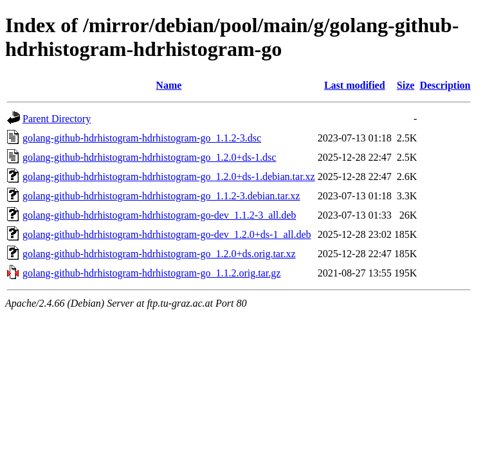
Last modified (354, 85)
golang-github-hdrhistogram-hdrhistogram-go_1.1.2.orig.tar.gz (151, 273)
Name (168, 85)
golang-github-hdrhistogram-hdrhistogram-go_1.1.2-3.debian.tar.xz (161, 195)
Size (406, 85)
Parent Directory (57, 118)
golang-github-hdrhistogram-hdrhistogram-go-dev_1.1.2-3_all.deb (159, 215)
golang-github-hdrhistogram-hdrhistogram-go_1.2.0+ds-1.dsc (149, 157)
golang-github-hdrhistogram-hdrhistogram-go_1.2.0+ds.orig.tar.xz (159, 253)
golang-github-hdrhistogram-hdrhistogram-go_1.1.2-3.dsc (142, 137)
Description (444, 85)
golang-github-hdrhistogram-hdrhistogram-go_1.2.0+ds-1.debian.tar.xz (169, 176)
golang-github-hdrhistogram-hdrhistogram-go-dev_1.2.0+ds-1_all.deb (167, 234)
